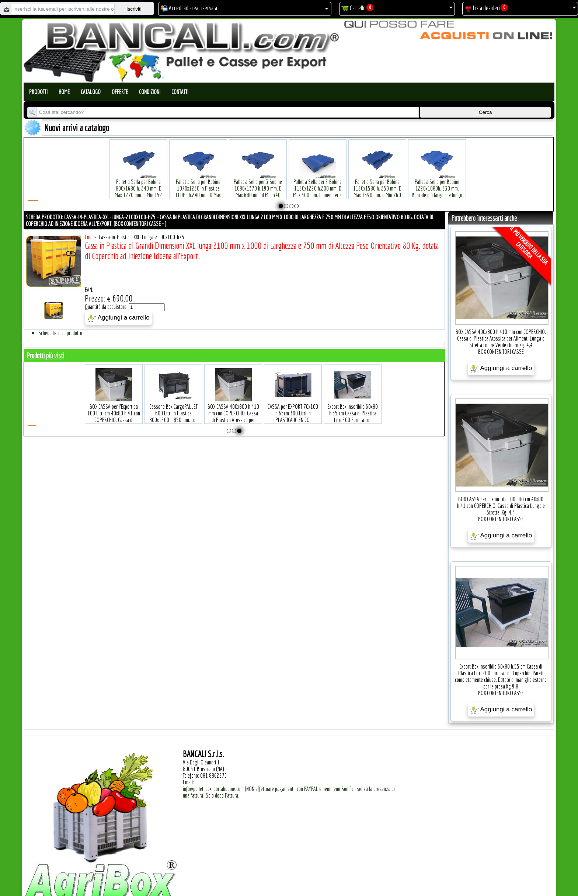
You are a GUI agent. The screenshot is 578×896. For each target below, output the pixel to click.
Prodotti (38, 91)
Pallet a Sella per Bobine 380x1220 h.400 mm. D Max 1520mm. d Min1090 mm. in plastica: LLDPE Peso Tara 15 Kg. (496, 184)
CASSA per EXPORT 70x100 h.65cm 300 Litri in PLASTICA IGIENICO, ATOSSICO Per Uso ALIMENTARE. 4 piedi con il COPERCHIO (346, 412)
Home (64, 91)
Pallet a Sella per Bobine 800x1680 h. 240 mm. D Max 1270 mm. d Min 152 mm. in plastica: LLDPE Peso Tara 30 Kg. (138, 184)
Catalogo (91, 91)
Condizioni (149, 91)
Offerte (120, 91)
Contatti (179, 91)
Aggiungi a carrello (118, 318)
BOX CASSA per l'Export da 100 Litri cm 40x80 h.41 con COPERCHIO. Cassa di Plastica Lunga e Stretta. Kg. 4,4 (167, 408)
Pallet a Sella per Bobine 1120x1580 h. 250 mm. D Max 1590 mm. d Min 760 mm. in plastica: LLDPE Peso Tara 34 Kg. (377, 184)
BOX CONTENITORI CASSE (501, 351)
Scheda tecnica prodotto (60, 333)
